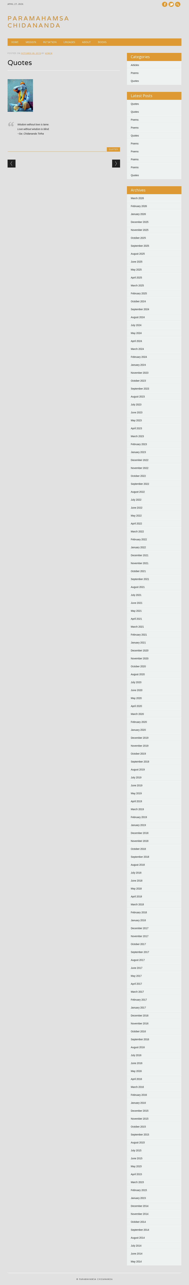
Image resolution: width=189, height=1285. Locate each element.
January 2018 (138, 920)
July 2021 (136, 595)
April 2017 (136, 983)
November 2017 (139, 936)
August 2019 (138, 769)
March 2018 (137, 904)
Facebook (164, 4)
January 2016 (138, 1102)
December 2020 (139, 650)
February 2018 (139, 912)
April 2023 (136, 428)
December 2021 (139, 555)
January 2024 (138, 364)
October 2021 (138, 571)
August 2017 (138, 960)
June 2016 (136, 1063)
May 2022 (136, 515)
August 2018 (138, 864)
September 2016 (140, 1039)
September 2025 (140, 245)
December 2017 (139, 928)
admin (48, 53)
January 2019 (138, 825)
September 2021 (140, 579)
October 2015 (138, 1126)
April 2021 (136, 618)
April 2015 (136, 1174)
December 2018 (139, 833)
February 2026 (139, 206)
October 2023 (138, 380)
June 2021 (136, 603)
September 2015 (140, 1134)
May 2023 (136, 420)
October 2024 (138, 301)
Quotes (113, 149)
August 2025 (138, 253)
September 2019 (140, 761)
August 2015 (138, 1142)
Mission (31, 42)
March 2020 (137, 714)
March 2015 (137, 1182)
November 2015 (139, 1118)
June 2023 (136, 412)
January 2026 (138, 214)
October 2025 (138, 237)
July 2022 (136, 499)
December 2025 (139, 222)
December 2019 (139, 737)
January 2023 (138, 452)
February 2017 (139, 999)
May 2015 (136, 1166)
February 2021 (139, 634)
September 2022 (140, 483)
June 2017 (136, 968)
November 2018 (139, 841)
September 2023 (140, 388)
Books (102, 42)
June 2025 (136, 261)
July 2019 (136, 777)
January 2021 (138, 642)
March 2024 (137, 349)
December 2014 (139, 1206)
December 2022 (139, 460)
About (86, 42)
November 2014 (139, 1214)
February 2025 (139, 293)
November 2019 (139, 745)
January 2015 (138, 1198)
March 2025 (137, 285)
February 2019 (139, 817)
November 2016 (139, 1023)
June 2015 (136, 1158)
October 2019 (138, 753)
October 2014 (138, 1221)
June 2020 (136, 690)
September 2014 (140, 1229)
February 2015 (139, 1190)
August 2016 (138, 1047)
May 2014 (136, 1261)
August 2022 (138, 491)
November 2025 (139, 230)
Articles (135, 65)
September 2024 (140, 309)
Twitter (171, 4)
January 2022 (138, 547)
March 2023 (137, 436)
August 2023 (138, 396)
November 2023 (139, 372)
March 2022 (137, 531)
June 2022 (136, 507)
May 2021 (136, 610)
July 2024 (136, 325)
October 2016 (138, 1031)
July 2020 (136, 682)
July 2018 (136, 872)
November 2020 (139, 658)
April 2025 (136, 277)
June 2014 (136, 1253)
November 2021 (139, 563)
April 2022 (136, 523)
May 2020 (136, 698)
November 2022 (139, 468)
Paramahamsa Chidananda (39, 21)
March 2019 (137, 809)
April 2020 (136, 706)
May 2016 (136, 1071)
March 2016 (137, 1087)
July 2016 (136, 1055)
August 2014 (138, 1237)
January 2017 (138, 1007)
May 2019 (136, 793)
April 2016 (136, 1079)
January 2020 (138, 729)
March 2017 (137, 991)
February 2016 (139, 1094)
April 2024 (136, 341)
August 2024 (138, 317)
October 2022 (138, 476)
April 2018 (136, 896)
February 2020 (139, 722)
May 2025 (136, 269)
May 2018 (136, 888)
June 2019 (136, 785)
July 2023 (136, 404)
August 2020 (138, 674)
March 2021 (137, 626)
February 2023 (139, 444)
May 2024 (136, 333)
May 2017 (136, 975)
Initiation (49, 42)
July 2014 (136, 1245)
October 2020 (138, 666)
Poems (135, 73)
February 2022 (139, 539)
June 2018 (136, 880)
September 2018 (140, 856)
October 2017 (138, 944)
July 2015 (136, 1150)
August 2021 (138, 587)
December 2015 (139, 1110)
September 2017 (140, 952)
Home (15, 42)
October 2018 (138, 848)
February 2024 (139, 357)
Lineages (69, 42)
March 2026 (137, 198)
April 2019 (136, 801)
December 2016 (139, 1015)
